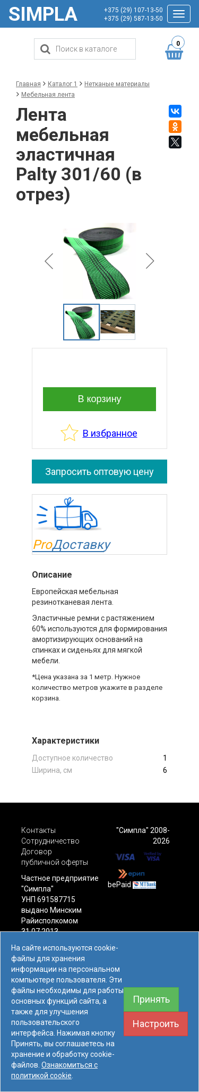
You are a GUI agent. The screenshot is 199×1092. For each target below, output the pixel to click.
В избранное (110, 433)
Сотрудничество (50, 841)
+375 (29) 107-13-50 (133, 10)
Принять (151, 999)
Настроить (156, 1023)
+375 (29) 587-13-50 (133, 18)
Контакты (38, 830)
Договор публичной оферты (54, 856)
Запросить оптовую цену (99, 471)
